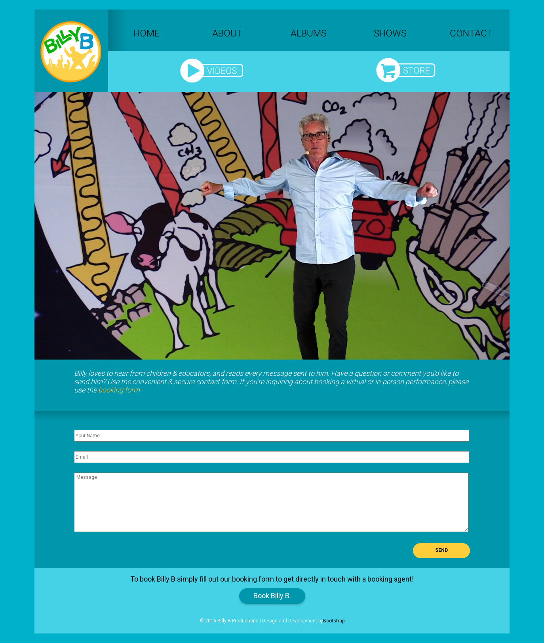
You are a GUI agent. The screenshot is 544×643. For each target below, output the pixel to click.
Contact (471, 33)
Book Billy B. (272, 595)
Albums (309, 33)
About (227, 33)
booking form (119, 390)
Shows (390, 33)
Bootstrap (333, 621)
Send (441, 550)
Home (146, 33)
